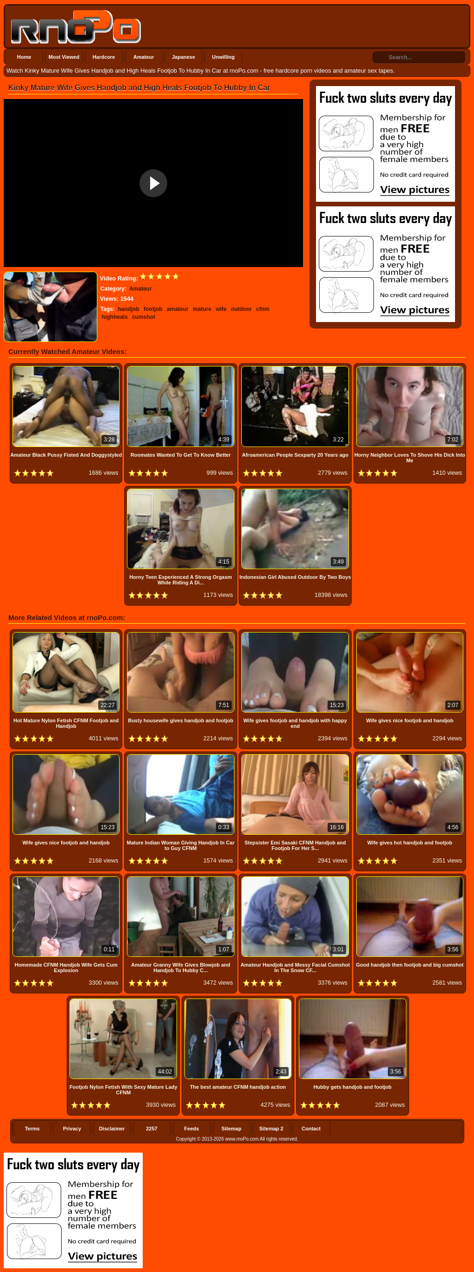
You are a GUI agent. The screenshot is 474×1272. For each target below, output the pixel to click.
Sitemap (231, 1128)
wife (220, 309)
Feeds (191, 1128)
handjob (128, 309)
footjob (153, 309)
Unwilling (223, 57)
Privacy (72, 1128)
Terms (32, 1128)
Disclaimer (112, 1128)
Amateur (143, 57)
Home (24, 57)
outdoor (241, 309)
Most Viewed (64, 57)
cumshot (143, 317)
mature (202, 309)
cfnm (263, 309)
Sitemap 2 (271, 1128)
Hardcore (104, 57)
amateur (178, 309)
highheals (115, 317)
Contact (311, 1128)
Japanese (183, 57)
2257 (151, 1128)
